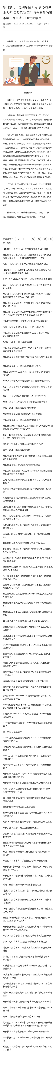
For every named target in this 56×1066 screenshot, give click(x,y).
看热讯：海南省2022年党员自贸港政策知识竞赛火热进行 (27, 949)
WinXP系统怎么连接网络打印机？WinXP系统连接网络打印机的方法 (27, 739)
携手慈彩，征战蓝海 (12, 731)
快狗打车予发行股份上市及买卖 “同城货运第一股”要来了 (27, 490)
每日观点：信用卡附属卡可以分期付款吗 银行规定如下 (27, 358)
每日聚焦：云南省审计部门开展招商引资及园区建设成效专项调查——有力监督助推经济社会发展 (27, 256)
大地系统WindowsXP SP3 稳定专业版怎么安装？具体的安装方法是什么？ (28, 697)
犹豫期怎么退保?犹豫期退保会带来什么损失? (24, 543)
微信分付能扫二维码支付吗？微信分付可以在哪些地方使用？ (27, 628)
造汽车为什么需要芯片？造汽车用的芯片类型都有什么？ (27, 766)
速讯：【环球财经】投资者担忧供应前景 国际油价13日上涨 (27, 1009)
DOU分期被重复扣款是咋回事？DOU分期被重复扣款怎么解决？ (27, 646)
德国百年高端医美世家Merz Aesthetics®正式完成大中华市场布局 (28, 595)
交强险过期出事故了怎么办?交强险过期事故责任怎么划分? (27, 613)
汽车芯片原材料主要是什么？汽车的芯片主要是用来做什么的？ (27, 757)
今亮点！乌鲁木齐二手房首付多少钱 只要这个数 (25, 860)
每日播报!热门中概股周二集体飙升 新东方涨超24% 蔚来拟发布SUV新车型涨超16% (28, 427)
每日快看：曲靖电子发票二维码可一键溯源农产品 (26, 1031)
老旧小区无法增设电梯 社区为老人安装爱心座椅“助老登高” (27, 994)
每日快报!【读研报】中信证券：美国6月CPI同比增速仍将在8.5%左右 (27, 868)
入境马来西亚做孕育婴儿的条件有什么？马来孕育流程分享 (27, 481)
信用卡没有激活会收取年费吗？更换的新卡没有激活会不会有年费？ (27, 688)
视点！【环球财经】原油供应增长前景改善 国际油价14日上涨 (27, 286)
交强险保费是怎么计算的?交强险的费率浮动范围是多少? (27, 604)
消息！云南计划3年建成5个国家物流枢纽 (22, 884)
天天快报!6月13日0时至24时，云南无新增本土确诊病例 (27, 1039)
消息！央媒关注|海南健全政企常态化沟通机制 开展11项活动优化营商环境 (27, 790)
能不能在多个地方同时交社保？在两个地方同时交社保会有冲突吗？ (27, 577)
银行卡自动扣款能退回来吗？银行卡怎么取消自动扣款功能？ (27, 655)
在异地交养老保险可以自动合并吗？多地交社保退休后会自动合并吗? (27, 586)
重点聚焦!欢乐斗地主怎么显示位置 (19, 806)
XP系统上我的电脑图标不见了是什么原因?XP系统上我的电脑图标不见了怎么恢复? (27, 706)
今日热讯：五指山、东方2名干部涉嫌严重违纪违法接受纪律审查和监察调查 (27, 472)
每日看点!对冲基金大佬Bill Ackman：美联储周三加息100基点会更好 (27, 457)
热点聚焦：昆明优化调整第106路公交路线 (22, 414)
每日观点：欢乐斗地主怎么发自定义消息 (22, 366)
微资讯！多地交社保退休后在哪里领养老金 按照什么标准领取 (27, 835)
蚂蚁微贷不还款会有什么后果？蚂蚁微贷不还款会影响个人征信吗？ (27, 550)
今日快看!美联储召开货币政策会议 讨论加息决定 (25, 321)
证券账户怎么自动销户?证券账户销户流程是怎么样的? (26, 535)
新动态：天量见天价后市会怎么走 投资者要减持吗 (26, 381)
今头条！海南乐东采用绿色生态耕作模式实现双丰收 (27, 935)
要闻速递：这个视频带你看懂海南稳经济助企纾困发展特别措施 (27, 799)
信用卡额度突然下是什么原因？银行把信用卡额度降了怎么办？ (27, 673)
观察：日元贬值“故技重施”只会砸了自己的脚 (23, 327)
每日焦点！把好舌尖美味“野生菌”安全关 (21, 465)
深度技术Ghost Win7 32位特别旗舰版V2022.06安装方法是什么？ (27, 715)
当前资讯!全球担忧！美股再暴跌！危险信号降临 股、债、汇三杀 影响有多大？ (27, 919)
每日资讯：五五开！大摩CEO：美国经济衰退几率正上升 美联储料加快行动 (27, 775)
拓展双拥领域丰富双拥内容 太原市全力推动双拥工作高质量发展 (27, 814)
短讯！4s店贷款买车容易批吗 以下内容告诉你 (24, 396)
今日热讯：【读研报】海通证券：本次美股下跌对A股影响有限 (27, 877)
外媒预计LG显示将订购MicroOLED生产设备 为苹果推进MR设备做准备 (28, 568)
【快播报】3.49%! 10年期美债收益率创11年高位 (25, 249)
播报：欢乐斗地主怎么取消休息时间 (19, 408)
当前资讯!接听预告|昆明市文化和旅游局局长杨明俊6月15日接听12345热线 (27, 844)
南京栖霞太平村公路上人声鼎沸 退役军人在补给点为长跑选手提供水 (27, 985)
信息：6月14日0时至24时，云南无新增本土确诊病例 (27, 279)
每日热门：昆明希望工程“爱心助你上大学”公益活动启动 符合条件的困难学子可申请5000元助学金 (27, 313)
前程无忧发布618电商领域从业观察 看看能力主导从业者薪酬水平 (27, 499)
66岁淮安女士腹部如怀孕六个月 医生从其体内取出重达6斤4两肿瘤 (27, 976)
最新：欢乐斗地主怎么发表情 (16, 450)
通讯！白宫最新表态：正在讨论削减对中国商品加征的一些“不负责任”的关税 (27, 436)
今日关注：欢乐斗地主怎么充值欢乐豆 (21, 827)
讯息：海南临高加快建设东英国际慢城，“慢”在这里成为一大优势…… (27, 910)
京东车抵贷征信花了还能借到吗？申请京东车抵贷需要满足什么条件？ (27, 517)
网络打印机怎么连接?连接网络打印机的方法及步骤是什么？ (27, 748)
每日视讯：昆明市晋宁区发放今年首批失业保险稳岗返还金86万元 (27, 304)
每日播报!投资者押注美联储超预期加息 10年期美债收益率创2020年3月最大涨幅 (27, 928)
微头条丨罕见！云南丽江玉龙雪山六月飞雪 (23, 444)
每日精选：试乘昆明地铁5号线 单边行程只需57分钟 (27, 1001)
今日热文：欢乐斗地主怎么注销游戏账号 (22, 420)
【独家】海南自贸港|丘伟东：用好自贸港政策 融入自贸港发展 (27, 892)
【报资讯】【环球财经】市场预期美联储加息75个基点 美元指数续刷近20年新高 (27, 271)
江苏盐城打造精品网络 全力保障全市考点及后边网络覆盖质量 (27, 967)
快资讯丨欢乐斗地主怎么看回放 (17, 342)
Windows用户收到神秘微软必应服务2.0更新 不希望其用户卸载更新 (28, 559)
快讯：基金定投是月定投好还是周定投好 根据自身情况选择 (27, 388)
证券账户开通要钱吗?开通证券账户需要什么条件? (26, 680)
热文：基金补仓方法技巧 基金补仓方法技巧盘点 (25, 402)
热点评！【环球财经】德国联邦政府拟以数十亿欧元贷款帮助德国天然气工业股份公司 (27, 295)
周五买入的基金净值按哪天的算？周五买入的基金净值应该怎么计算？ (27, 664)
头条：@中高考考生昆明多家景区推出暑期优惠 (25, 941)
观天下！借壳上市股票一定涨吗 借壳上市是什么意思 (27, 821)
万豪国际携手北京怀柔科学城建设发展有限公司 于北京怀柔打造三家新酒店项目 (27, 508)
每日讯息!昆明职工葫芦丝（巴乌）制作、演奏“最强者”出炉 (26, 373)
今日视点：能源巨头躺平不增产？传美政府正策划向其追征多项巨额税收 (27, 349)
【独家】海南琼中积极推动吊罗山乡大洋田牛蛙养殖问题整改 (27, 901)
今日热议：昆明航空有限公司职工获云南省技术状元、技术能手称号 (26, 334)
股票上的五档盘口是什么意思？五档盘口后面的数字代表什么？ (27, 526)
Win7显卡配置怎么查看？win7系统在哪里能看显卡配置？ (27, 724)
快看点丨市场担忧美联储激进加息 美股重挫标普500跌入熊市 (27, 958)
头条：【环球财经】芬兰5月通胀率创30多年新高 (25, 264)
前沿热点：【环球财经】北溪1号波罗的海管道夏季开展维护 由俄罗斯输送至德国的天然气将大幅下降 (27, 1024)
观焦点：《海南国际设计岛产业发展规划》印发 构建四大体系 (27, 1048)
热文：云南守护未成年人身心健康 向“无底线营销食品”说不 (26, 853)
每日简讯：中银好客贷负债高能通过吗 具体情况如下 (27, 782)
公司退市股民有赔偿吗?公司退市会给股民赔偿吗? (26, 621)
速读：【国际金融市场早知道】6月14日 (21, 1016)
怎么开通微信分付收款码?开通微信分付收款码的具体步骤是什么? (27, 637)
